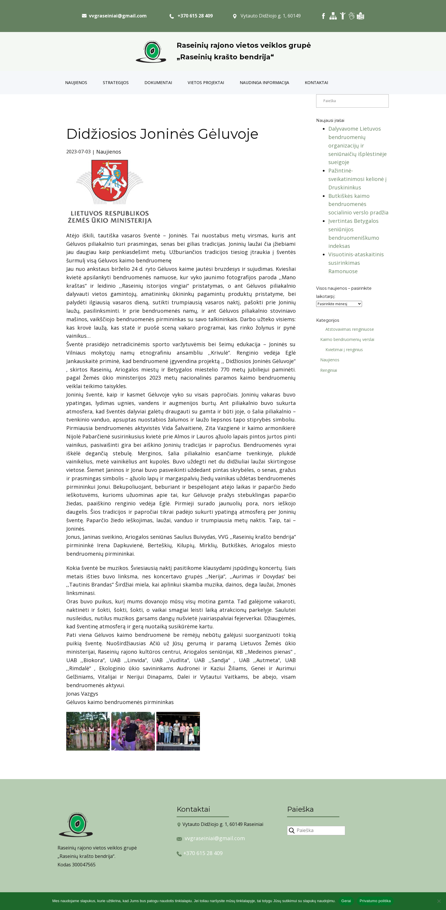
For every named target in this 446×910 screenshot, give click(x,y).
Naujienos (76, 82)
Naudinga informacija (264, 82)
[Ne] (439, 901)
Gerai (346, 901)
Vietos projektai (206, 82)
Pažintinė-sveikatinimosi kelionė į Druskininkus (357, 179)
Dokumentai (158, 82)
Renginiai (326, 370)
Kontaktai (316, 82)
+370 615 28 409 (191, 16)
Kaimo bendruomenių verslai (345, 339)
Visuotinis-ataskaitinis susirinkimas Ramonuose (356, 263)
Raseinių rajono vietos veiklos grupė (244, 45)
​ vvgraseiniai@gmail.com (114, 16)
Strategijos (116, 82)
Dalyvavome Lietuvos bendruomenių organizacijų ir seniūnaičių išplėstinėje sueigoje (357, 145)
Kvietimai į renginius (342, 349)
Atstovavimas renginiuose (347, 329)
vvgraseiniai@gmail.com (215, 838)
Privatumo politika (375, 901)
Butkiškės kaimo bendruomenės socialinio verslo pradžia (358, 204)
